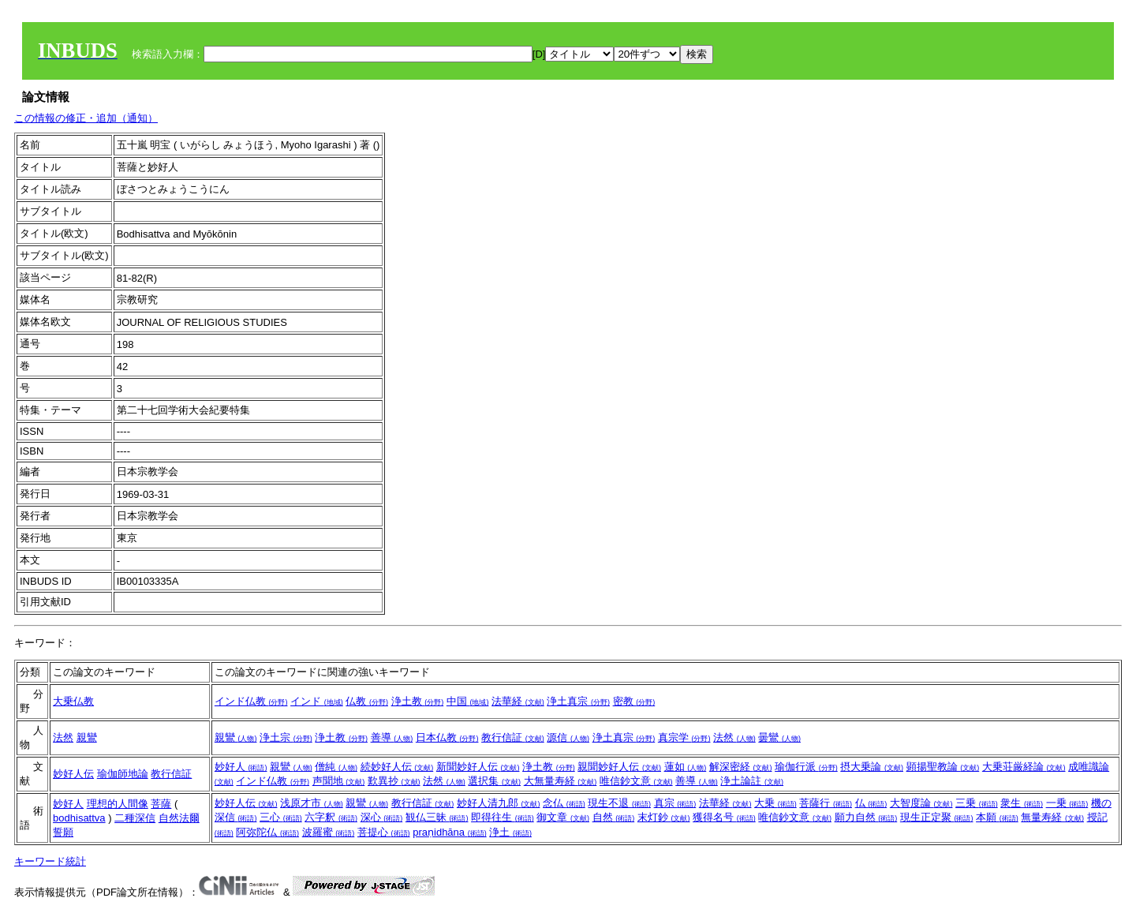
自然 (613, 817)
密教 (634, 701)
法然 (63, 737)
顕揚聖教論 (943, 767)
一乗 (1067, 803)
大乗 (775, 803)
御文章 (562, 817)
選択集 (494, 781)
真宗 (675, 803)
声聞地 (338, 781)
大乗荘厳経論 (1024, 767)
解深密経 (740, 767)
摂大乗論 (871, 767)
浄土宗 (286, 737)
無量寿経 (1052, 817)
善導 (392, 737)
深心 (382, 817)
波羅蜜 (328, 832)
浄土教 (417, 701)
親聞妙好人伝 (619, 767)
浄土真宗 (578, 701)
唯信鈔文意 (636, 781)
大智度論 (921, 803)
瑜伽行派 (806, 767)
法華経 (517, 701)
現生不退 (619, 803)
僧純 (336, 767)
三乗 (976, 803)
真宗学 (684, 737)
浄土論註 (751, 781)
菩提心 (383, 832)
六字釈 (331, 817)
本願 (997, 817)
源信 (568, 737)
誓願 (63, 832)
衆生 (1021, 803)
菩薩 (161, 804)
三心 (281, 817)
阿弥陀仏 (267, 832)
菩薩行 (825, 803)
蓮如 (685, 767)
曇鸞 (779, 737)
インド (316, 701)
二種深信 (134, 818)
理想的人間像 (117, 804)
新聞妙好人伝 (478, 767)
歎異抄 (394, 781)
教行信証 (512, 737)
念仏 (564, 803)
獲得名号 (724, 817)
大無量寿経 (560, 781)
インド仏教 (251, 701)
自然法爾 (179, 818)
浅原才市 (311, 803)
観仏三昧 (437, 817)
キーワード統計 (50, 861)
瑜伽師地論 (122, 774)
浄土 (510, 832)
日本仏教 (447, 737)
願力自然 (866, 817)
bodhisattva (79, 818)
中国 (468, 701)
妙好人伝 (73, 774)
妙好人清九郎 (498, 803)
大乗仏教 (73, 701)
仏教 (367, 701)
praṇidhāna (449, 832)
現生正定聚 (936, 817)
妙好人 (241, 767)
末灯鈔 (663, 817)
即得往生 (502, 817)
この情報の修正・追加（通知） (86, 118)
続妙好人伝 (397, 767)
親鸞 (87, 737)
